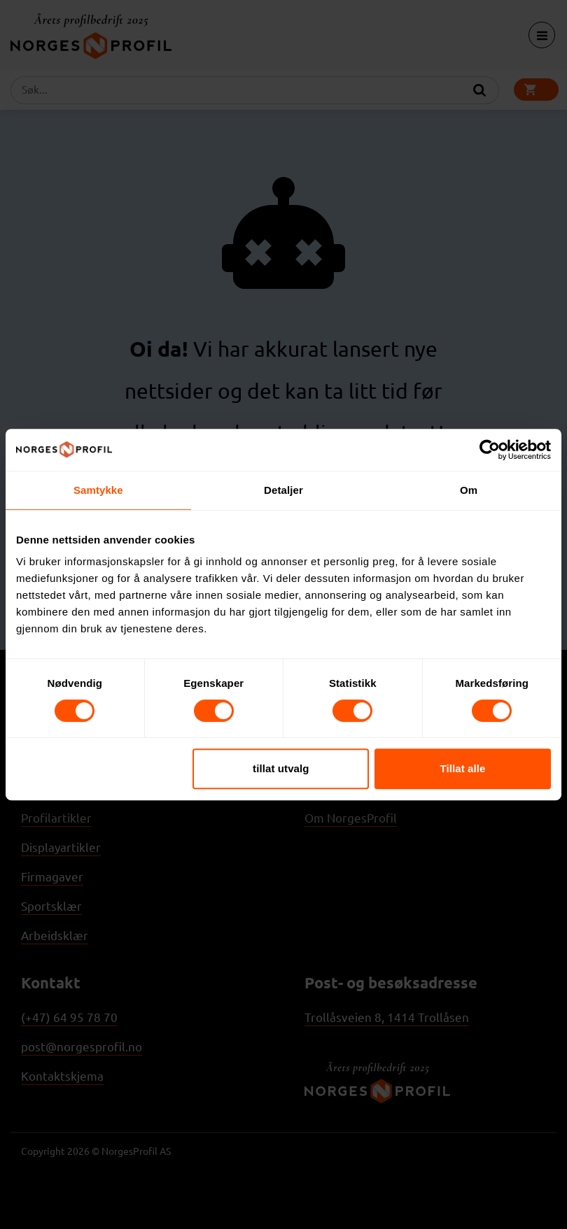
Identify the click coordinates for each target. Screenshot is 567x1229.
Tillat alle (462, 768)
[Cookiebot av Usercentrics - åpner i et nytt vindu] (489, 449)
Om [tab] (468, 490)
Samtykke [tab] (98, 490)
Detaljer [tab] (283, 490)
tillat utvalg (281, 768)
